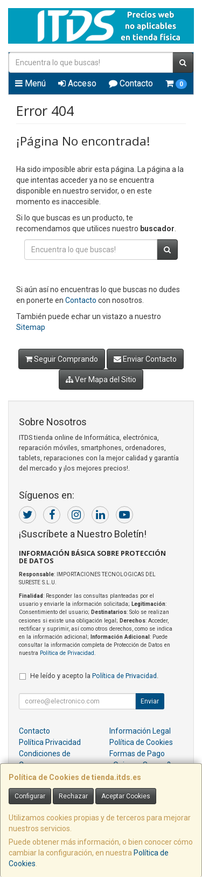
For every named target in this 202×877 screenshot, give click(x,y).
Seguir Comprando (61, 359)
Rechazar (73, 796)
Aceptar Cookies (125, 796)
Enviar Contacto (145, 359)
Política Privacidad (50, 742)
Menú (30, 83)
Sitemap (30, 327)
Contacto (131, 83)
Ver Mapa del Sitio (101, 379)
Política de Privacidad (67, 653)
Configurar (30, 796)
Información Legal (140, 731)
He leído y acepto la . (94, 676)
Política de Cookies (141, 742)
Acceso (77, 83)
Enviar (150, 701)
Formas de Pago (137, 753)
